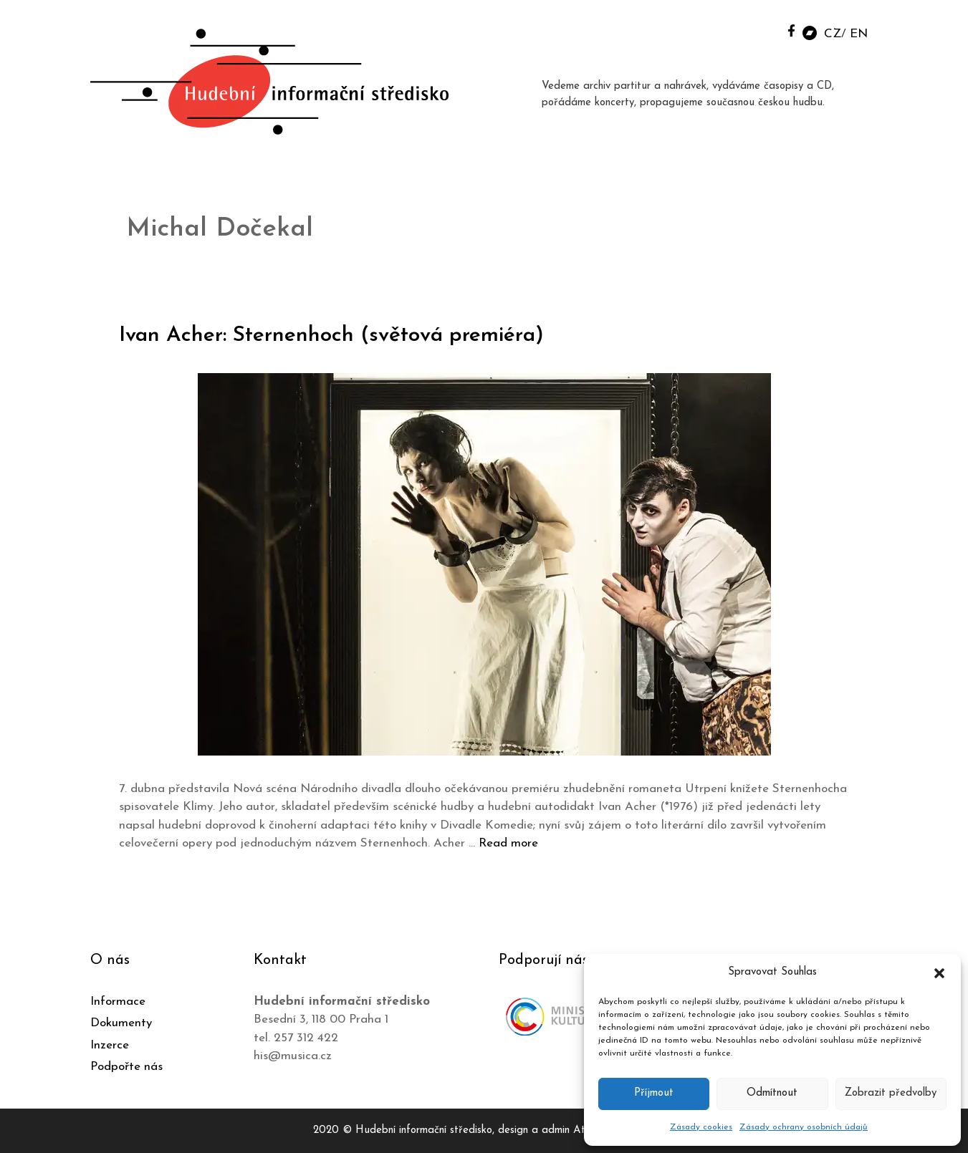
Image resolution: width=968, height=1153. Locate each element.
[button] (939, 972)
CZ (832, 34)
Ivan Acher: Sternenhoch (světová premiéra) (334, 335)
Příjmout (654, 1093)
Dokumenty (121, 1023)
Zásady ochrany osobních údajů (803, 1127)
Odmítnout (772, 1093)
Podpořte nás (126, 1067)
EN (859, 34)
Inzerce (109, 1045)
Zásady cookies (701, 1127)
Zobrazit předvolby (890, 1093)
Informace (117, 1001)
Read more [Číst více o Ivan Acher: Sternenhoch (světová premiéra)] (508, 843)
